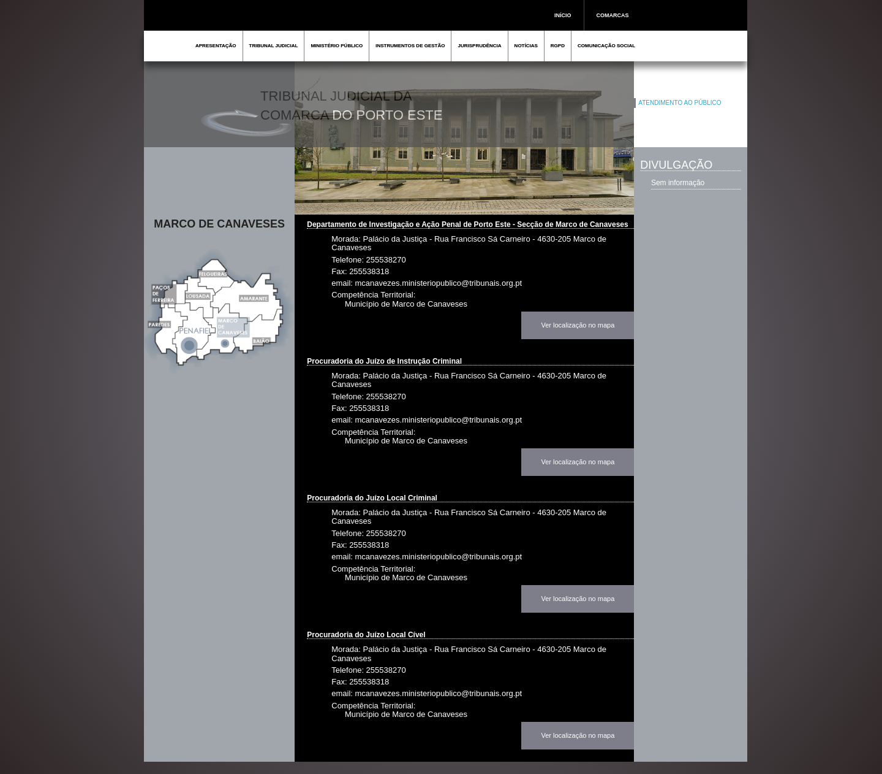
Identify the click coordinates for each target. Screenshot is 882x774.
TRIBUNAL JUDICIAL (273, 45)
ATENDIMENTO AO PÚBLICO (679, 102)
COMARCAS (613, 15)
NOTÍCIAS (526, 45)
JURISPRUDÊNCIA (479, 45)
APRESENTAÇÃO (215, 45)
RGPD (558, 45)
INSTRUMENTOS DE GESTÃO (410, 45)
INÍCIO (562, 15)
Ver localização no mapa (577, 325)
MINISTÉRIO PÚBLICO (337, 45)
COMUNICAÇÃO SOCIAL (606, 45)
